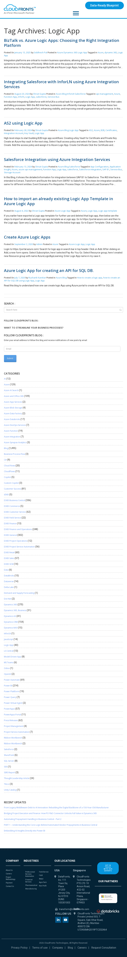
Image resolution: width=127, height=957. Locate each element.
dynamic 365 (111, 52)
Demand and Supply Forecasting (19, 593)
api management (104, 93)
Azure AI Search (11, 390)
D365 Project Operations (15, 540)
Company (57, 947)
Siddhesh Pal (41, 52)
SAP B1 (105, 169)
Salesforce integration (90, 169)
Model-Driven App (12, 656)
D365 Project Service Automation (19, 546)
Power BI (8, 685)
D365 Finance (10, 523)
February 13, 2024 (23, 166)
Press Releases (11, 720)
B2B (103, 130)
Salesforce (80, 93)
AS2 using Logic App (23, 123)
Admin (39, 244)
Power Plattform (11, 691)
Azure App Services (13, 402)
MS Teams (8, 662)
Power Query (10, 697)
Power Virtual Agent (13, 703)
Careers (82, 947)
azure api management (30, 169)
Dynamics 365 (70, 52)
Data (6, 569)
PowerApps (9, 708)
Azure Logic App (77, 244)
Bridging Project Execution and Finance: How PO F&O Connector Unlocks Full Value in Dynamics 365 (50, 813)
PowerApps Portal (12, 714)
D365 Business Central (14, 500)
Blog (64, 93)
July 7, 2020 (19, 277)
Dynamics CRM (11, 622)
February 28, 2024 (23, 130)
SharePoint (9, 755)
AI (5, 378)
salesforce (41, 96)
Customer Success (12, 488)
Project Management (13, 726)
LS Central (8, 650)
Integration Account (13, 133)
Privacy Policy (19, 947)
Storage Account (12, 172)
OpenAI (7, 674)
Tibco (6, 784)
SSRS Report (9, 772)
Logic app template (107, 210)
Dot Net (7, 598)
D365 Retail (9, 552)
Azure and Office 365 (14, 396)
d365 (6, 494)
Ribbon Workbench (13, 737)
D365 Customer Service (15, 512)
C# (5, 459)
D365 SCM (8, 564)
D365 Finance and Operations (18, 529)
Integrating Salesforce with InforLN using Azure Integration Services (61, 84)
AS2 (91, 130)
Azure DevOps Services (15, 425)
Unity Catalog (10, 789)
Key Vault (29, 133)
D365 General (10, 535)
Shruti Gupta (39, 93)
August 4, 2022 (21, 210)
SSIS (5, 766)
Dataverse (9, 581)
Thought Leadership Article (16, 778)
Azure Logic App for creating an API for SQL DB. (49, 270)
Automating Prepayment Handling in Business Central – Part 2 (32, 819)
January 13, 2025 (22, 52)
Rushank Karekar (37, 277)
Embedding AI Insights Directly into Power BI (24, 830)
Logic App (82, 52)
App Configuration (99, 166)
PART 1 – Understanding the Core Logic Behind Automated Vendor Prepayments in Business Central (50, 824)
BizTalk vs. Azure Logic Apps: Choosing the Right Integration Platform (61, 43)
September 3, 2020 (23, 244)
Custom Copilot (11, 483)
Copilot (7, 477)
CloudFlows (9, 471)
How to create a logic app (89, 277)
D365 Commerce (12, 506)
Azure (60, 52)
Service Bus (53, 96)
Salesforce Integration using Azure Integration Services (57, 159)
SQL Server (9, 760)
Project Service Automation (16, 732)
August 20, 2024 (22, 93)
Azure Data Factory (13, 413)
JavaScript (8, 639)
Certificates (111, 130)
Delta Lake (9, 587)
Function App (10, 96)
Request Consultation (103, 947)
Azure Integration (12, 436)
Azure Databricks (12, 419)
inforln (21, 96)
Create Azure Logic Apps (27, 237)
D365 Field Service (12, 517)
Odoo (7, 668)
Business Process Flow (14, 454)
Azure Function (11, 430)
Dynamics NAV (11, 627)
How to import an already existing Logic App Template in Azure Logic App (58, 201)
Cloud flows (9, 465)
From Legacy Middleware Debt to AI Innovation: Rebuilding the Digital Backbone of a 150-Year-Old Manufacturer (56, 807)
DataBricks (9, 575)
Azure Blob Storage (13, 407)
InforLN (70, 93)
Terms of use (40, 947)
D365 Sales (9, 558)
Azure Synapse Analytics (15, 442)
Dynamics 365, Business (15, 610)
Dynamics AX (10, 616)
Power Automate (12, 679)
